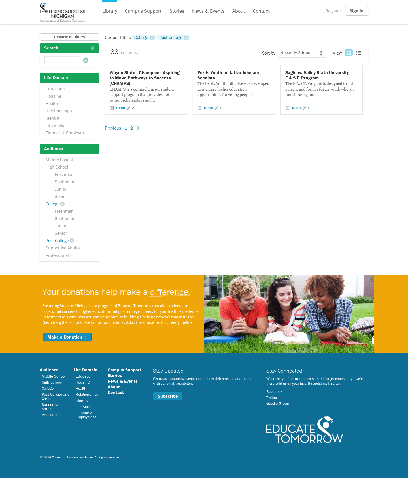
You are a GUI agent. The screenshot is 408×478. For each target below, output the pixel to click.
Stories (176, 11)
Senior (61, 196)
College (53, 203)
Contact (261, 11)
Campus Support (143, 11)
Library (109, 11)
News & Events (208, 11)
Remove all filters (69, 36)
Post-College (57, 240)
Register (333, 10)
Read (120, 107)
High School (57, 167)
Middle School (59, 159)
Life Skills (55, 125)
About (238, 11)
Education (55, 88)
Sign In (357, 11)
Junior (60, 189)
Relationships (59, 110)
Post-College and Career (56, 396)
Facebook (274, 391)
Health (52, 103)
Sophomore (65, 181)
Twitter (271, 397)
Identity (53, 118)
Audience (49, 370)
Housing (53, 96)
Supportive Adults (63, 248)
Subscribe (168, 396)
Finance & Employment (68, 132)
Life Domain (85, 370)
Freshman (64, 174)
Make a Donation (67, 337)
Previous (113, 128)
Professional (57, 255)
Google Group (277, 403)
